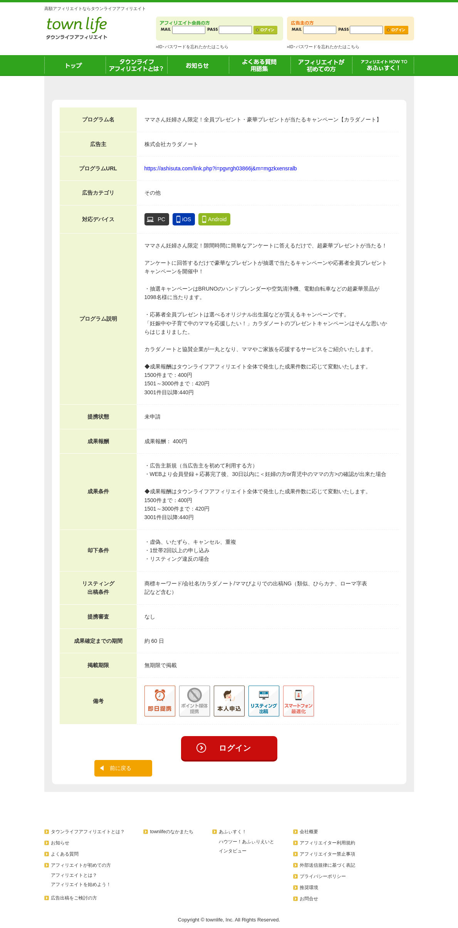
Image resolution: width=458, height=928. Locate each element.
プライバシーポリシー (323, 876)
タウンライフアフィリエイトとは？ (137, 65)
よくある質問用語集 (260, 65)
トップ (75, 65)
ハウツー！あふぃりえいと (246, 841)
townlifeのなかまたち (171, 831)
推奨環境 (309, 887)
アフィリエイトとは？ (74, 875)
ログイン (235, 748)
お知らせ (198, 65)
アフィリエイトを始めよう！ (81, 884)
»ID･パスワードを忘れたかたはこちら (192, 46)
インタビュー (233, 851)
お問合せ (309, 898)
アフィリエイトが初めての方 (321, 65)
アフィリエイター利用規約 (327, 843)
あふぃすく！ (383, 65)
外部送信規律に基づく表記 (327, 865)
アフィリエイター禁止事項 (327, 854)
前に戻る (120, 768)
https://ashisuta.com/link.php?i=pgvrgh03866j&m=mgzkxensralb (220, 168)
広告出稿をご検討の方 (74, 898)
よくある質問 (65, 854)
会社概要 (309, 831)
